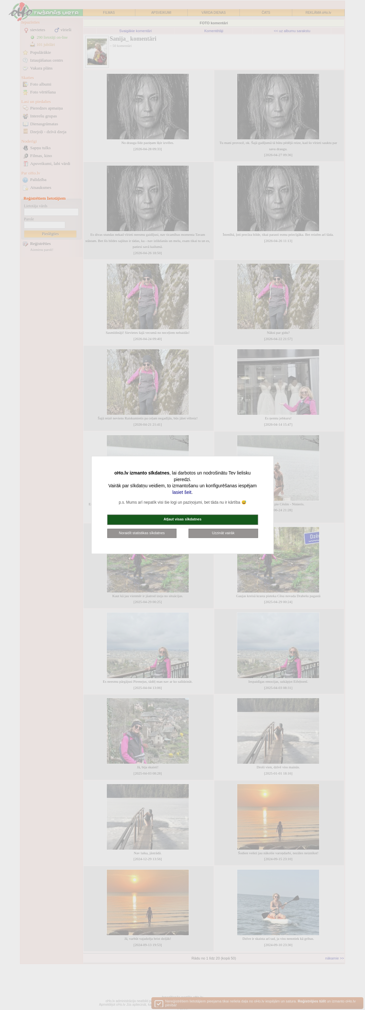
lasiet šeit (181, 492)
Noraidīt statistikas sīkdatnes (142, 533)
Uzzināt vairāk (223, 533)
